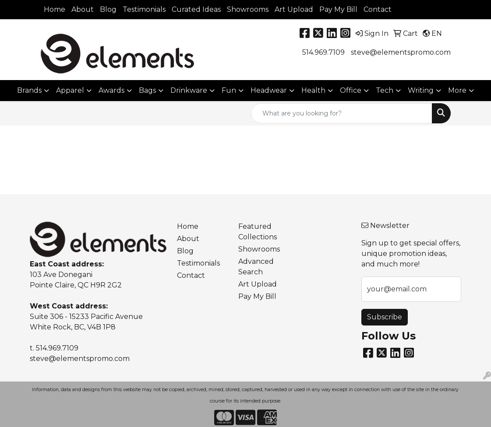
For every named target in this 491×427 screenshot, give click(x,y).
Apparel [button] (70, 90)
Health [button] (313, 90)
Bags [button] (147, 90)
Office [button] (350, 90)
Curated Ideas (196, 9)
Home (54, 9)
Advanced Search (256, 266)
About (82, 9)
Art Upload (294, 9)
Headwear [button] (269, 90)
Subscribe (384, 317)
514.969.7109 (323, 52)
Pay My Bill (338, 9)
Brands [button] (29, 90)
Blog (108, 9)
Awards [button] (111, 90)
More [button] (457, 90)
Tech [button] (384, 90)
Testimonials (144, 9)
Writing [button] (421, 90)
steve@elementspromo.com (401, 52)
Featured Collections (257, 231)
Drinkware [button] (188, 90)
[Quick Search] (341, 113)
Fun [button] (229, 90)
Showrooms (247, 9)
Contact (378, 9)
